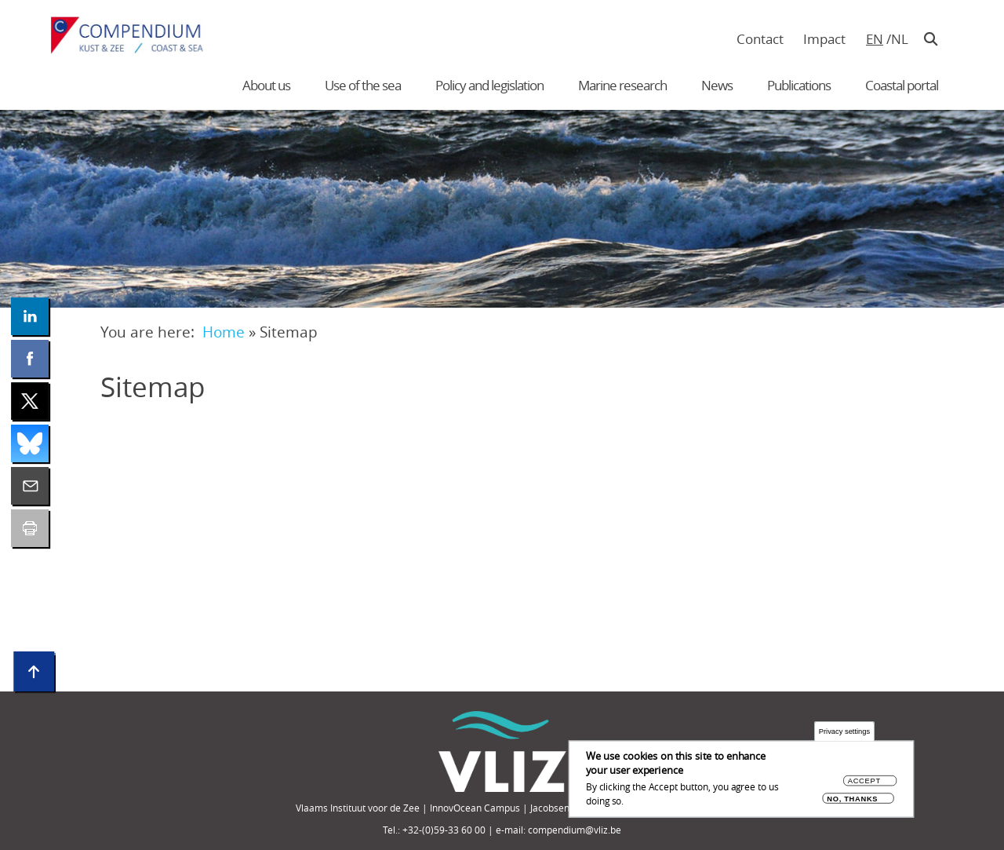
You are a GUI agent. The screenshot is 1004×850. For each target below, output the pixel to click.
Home (223, 331)
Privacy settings (844, 732)
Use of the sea (363, 85)
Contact (760, 39)
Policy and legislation (489, 85)
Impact (824, 39)
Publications (799, 85)
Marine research (622, 85)
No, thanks (852, 799)
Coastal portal (901, 85)
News (717, 85)
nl (899, 39)
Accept (864, 782)
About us (266, 85)
